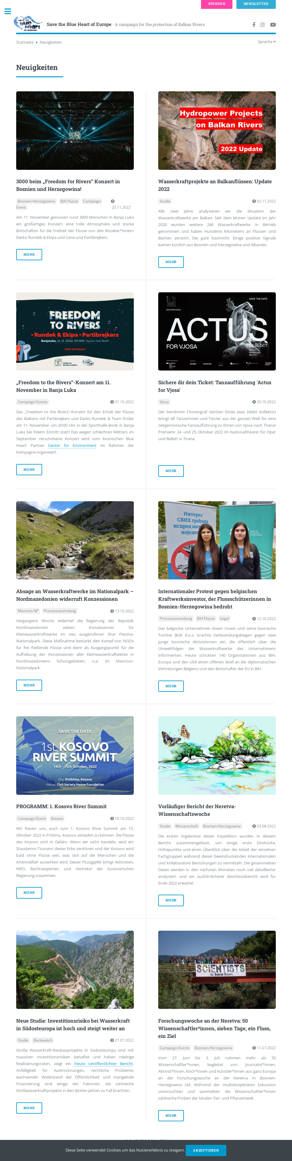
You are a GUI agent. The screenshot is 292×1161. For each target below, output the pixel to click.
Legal (224, 618)
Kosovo (57, 818)
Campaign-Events (33, 401)
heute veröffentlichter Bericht (104, 1063)
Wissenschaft (186, 826)
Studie (165, 201)
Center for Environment (72, 445)
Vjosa (164, 401)
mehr (29, 254)
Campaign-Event (32, 818)
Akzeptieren (206, 1150)
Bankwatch (43, 1040)
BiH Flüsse (69, 201)
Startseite (25, 42)
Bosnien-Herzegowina (36, 201)
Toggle (11, 11)
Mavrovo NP (28, 611)
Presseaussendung (60, 611)
